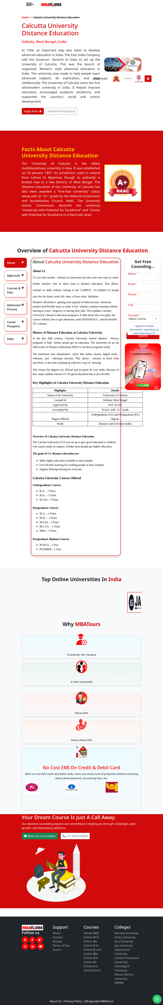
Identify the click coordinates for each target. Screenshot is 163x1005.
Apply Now (33, 111)
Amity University (125, 937)
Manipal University (127, 933)
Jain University (124, 945)
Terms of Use (61, 945)
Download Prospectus (61, 111)
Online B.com (92, 970)
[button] (25, 940)
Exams (57, 950)
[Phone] (142, 297)
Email (132, 284)
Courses (133, 315)
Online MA (90, 941)
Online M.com (93, 950)
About (56, 933)
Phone (133, 294)
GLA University (124, 941)
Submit (142, 336)
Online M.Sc (91, 945)
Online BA (90, 962)
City (131, 305)
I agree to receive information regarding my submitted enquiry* (144, 329)
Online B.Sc (91, 966)
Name (133, 274)
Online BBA (91, 954)
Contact (58, 937)
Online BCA (91, 958)
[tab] (15, 263)
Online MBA (91, 933)
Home (25, 17)
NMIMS (119, 983)
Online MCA (91, 937)
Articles (57, 941)
